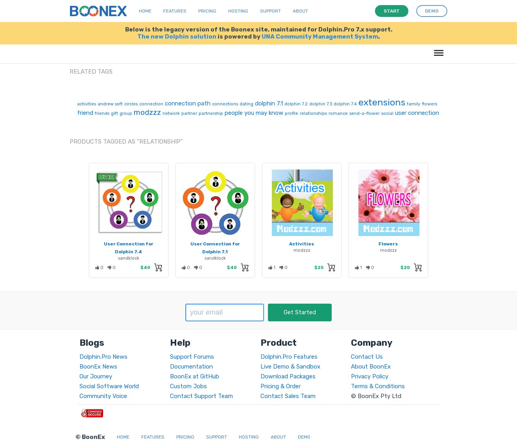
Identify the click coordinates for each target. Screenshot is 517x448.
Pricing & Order (280, 386)
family (413, 104)
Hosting (238, 11)
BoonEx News (98, 366)
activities (86, 104)
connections (225, 104)
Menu (437, 48)
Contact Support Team (201, 396)
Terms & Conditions (378, 386)
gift (114, 113)
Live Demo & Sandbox (290, 366)
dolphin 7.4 (345, 104)
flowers (429, 104)
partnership (211, 113)
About (300, 11)
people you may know (254, 112)
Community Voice (103, 396)
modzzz (147, 112)
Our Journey (95, 376)
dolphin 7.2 (296, 104)
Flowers (388, 244)
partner (189, 113)
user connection (417, 112)
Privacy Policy (369, 376)
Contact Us (367, 356)
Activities (301, 244)
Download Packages (288, 376)
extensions (381, 102)
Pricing (207, 11)
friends (102, 113)
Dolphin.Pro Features (289, 356)
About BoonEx (371, 366)
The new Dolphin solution (176, 36)
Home (145, 11)
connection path (187, 103)
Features (174, 11)
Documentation (191, 366)
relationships (313, 113)
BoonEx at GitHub (194, 376)
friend (85, 112)
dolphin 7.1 (269, 103)
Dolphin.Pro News (103, 356)
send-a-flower (364, 113)
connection (151, 104)
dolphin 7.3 (320, 104)
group (126, 113)
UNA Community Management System (320, 36)
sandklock (128, 258)
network (171, 113)
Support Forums (192, 356)
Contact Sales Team (288, 396)
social (387, 113)
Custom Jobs (188, 386)
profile (291, 113)
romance (338, 113)
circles (131, 104)
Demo (304, 437)
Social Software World (109, 386)
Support (270, 11)
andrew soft (110, 104)
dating (246, 104)
